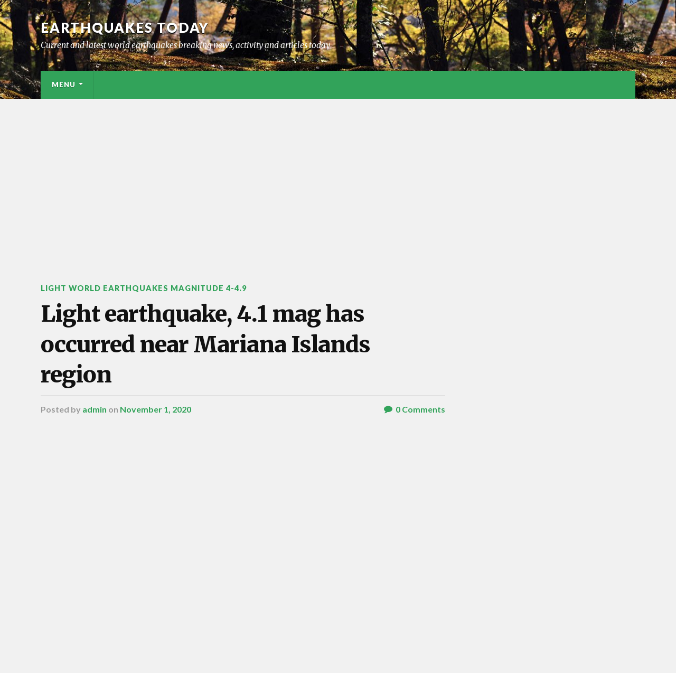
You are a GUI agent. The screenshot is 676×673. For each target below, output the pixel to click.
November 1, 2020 (155, 409)
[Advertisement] (338, 178)
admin (94, 409)
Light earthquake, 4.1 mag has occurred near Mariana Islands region (205, 344)
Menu (64, 84)
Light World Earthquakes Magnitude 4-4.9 (144, 288)
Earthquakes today (125, 27)
